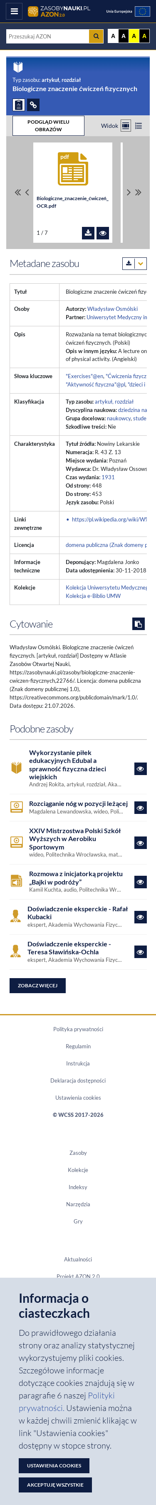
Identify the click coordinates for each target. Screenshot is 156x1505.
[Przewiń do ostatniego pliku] (138, 192)
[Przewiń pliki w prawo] (129, 192)
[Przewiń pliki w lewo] (27, 192)
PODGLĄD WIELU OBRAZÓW (48, 125)
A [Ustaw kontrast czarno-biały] (123, 36)
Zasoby (78, 1152)
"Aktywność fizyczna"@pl (95, 384)
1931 (108, 477)
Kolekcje (78, 1170)
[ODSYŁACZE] (33, 105)
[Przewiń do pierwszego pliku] (18, 192)
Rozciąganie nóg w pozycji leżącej (78, 803)
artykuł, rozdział (114, 401)
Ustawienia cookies (78, 1097)
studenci (143, 418)
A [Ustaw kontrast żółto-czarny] (134, 36)
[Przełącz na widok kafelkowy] (126, 125)
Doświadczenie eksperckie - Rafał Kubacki (77, 912)
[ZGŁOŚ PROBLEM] (18, 105)
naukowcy (119, 418)
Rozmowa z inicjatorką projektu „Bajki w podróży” (76, 877)
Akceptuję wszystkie (55, 1485)
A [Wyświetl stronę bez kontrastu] (113, 36)
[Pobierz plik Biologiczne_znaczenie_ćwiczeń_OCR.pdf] (88, 233)
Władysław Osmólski (112, 308)
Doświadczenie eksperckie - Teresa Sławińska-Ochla (69, 948)
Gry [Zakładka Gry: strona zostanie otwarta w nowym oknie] (78, 1221)
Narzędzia (78, 1204)
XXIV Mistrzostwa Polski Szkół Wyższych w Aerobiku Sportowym (75, 838)
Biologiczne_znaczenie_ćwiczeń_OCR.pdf (73, 202)
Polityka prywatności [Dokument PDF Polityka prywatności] (78, 1029)
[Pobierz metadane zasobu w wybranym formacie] (134, 263)
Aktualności (78, 1259)
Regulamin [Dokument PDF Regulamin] (78, 1046)
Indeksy (78, 1187)
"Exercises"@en (84, 376)
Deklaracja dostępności (78, 1080)
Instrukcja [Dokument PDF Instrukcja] (78, 1063)
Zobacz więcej (37, 985)
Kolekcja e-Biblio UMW (93, 595)
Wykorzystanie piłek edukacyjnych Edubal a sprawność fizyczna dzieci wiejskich (67, 764)
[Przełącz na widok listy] (139, 125)
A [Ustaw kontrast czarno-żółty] (144, 36)
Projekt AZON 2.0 (78, 1276)
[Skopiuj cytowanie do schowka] (138, 624)
